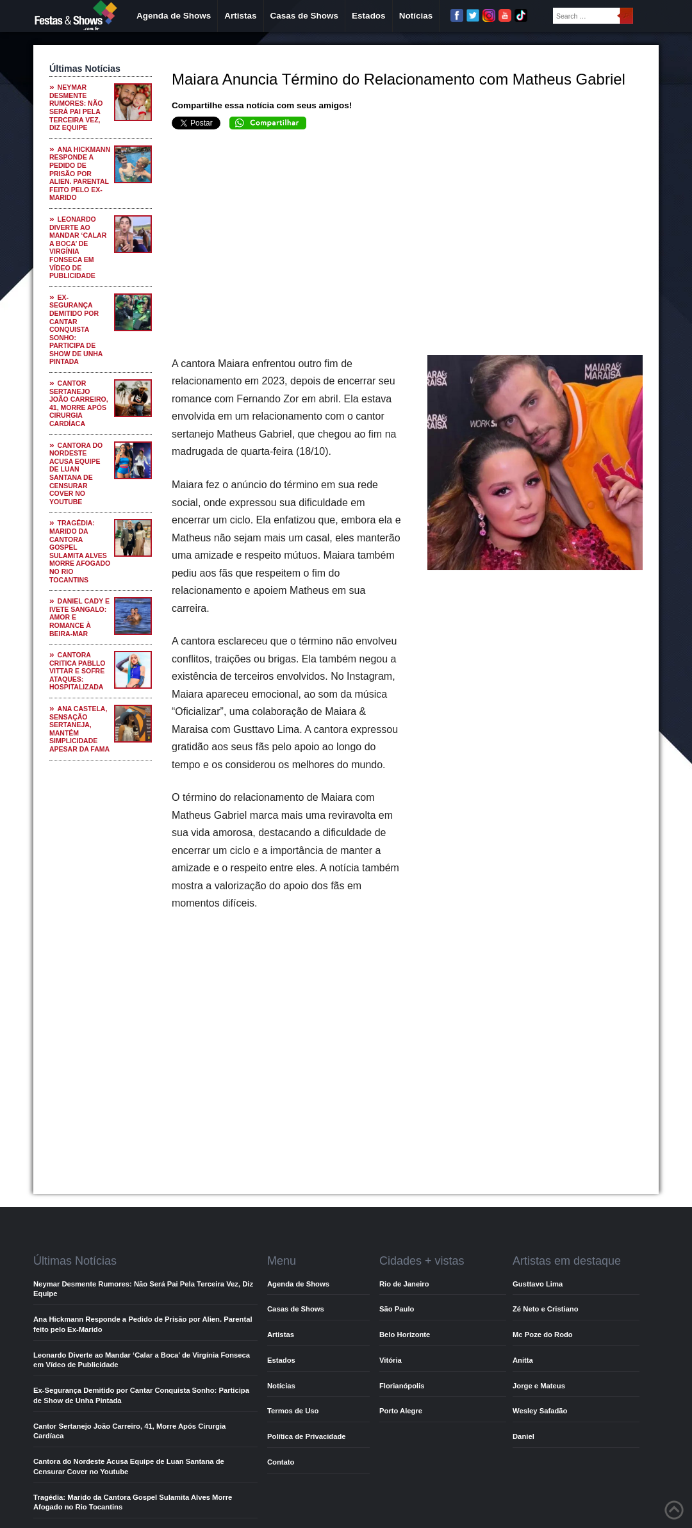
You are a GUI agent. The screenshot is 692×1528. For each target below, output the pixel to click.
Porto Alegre (400, 1411)
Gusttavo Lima (538, 1284)
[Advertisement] (407, 246)
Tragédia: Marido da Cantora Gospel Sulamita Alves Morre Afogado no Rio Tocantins (79, 551)
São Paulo (396, 1309)
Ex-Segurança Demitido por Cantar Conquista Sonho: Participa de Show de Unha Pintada (76, 329)
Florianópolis (402, 1386)
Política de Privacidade (306, 1436)
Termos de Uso (292, 1411)
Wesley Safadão (540, 1411)
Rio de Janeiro (404, 1284)
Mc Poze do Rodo (543, 1334)
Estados (369, 16)
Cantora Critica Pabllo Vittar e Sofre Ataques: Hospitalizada (77, 671)
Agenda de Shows (173, 16)
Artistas (240, 16)
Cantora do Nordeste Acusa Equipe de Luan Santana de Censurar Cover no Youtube (76, 473)
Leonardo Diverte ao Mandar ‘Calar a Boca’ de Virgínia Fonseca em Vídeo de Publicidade (77, 247)
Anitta (523, 1360)
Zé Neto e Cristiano (546, 1309)
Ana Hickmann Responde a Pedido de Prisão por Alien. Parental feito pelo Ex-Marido (79, 173)
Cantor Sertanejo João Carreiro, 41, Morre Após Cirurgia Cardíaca (78, 403)
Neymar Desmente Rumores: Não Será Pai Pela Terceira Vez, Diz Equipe (76, 107)
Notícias (416, 16)
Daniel (523, 1436)
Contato (281, 1462)
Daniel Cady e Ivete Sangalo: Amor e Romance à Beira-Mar (79, 617)
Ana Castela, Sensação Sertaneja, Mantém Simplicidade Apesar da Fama (79, 729)
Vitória (390, 1360)
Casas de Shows (304, 16)
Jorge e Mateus (539, 1386)
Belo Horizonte (404, 1334)
